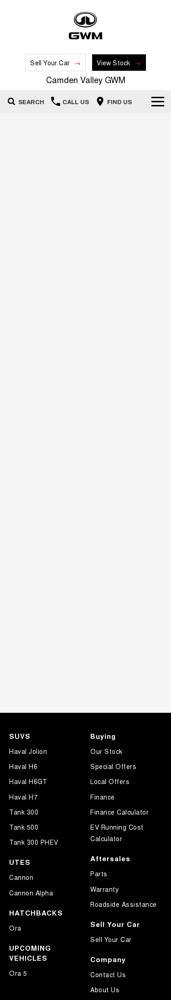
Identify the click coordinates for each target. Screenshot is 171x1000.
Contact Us (108, 974)
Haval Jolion (28, 751)
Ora (15, 927)
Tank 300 (23, 811)
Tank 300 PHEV (33, 842)
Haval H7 (23, 796)
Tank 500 (23, 827)
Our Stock (106, 751)
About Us (104, 989)
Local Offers (110, 781)
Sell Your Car (50, 62)
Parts (99, 873)
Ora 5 (18, 973)
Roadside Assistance (123, 904)
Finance (102, 796)
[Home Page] (85, 26)
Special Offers (113, 766)
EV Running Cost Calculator (117, 832)
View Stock (113, 62)
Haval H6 (23, 766)
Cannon (21, 877)
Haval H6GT (28, 781)
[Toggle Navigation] (157, 101)
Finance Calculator (119, 811)
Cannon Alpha (31, 892)
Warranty (104, 889)
